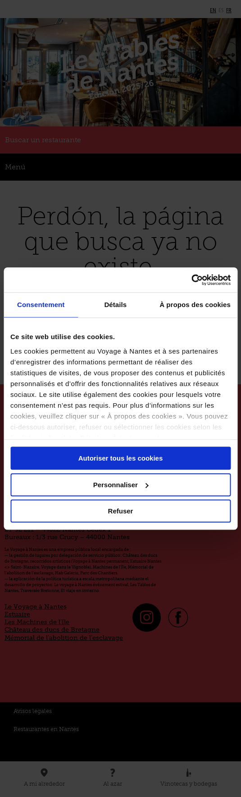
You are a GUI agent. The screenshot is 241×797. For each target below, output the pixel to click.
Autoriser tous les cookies (120, 458)
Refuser (120, 511)
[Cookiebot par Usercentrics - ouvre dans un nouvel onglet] (191, 280)
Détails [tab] (115, 304)
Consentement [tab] (40, 304)
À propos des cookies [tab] (195, 304)
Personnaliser (121, 485)
